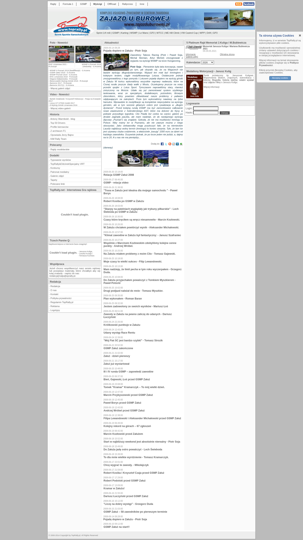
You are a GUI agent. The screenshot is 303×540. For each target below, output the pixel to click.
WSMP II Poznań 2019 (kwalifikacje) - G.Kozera (70, 70)
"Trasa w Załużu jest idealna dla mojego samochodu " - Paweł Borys (140, 192)
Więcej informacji (211, 87)
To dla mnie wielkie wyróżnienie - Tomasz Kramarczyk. (136, 457)
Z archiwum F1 (58, 131)
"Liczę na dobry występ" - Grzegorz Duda (128, 504)
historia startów (229, 80)
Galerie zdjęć (57, 176)
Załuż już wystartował (116, 363)
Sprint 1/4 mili (103, 33)
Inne (142, 4)
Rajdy (53, 4)
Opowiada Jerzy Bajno (62, 135)
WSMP (133, 33)
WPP (202, 33)
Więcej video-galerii (60, 108)
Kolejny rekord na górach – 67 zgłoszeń (127, 426)
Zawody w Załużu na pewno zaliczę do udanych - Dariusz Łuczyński (138, 316)
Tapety (53, 180)
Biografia (216, 80)
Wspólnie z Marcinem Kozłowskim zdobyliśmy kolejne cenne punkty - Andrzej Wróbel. (140, 244)
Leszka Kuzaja (85, 254)
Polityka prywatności (61, 298)
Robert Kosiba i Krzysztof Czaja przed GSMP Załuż (134, 472)
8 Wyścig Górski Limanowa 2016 (63, 105)
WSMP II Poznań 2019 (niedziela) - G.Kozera (91, 65)
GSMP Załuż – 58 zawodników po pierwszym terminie (135, 511)
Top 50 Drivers (57, 123)
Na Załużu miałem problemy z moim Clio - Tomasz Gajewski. (140, 253)
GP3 (215, 33)
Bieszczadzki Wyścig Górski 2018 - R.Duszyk (69, 81)
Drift (209, 33)
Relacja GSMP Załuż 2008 (119, 174)
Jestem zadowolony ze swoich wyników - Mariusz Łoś (136, 306)
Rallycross (127, 4)
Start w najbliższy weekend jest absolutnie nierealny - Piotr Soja (142, 441)
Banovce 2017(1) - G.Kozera (62, 85)
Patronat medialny (59, 172)
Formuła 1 (68, 4)
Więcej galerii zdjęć (60, 88)
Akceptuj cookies (280, 78)
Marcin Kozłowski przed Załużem (123, 433)
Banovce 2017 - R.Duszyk (61, 83)
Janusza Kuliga (85, 251)
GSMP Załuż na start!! (117, 526)
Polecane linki (57, 184)
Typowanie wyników (60, 160)
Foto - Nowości (59, 42)
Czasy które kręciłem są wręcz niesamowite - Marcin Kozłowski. (142, 219)
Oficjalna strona (227, 54)
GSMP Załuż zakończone (118, 348)
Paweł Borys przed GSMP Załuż (122, 402)
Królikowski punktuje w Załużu (122, 324)
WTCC (160, 33)
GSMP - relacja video (116, 182)
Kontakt (54, 294)
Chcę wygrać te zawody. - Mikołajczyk (126, 465)
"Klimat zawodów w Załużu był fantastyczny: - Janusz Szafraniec (142, 235)
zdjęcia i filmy (214, 82)
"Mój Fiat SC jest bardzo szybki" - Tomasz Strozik (133, 340)
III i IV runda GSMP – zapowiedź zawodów (128, 371)
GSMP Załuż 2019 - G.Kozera (62, 73)
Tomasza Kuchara (86, 256)
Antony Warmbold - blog (62, 119)
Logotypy (55, 310)
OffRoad (112, 4)
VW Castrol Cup (189, 33)
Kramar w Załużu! (114, 488)
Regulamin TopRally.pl (61, 302)
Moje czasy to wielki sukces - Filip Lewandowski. (133, 261)
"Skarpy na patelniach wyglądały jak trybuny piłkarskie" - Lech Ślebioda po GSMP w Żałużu (141, 210)
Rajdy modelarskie (59, 149)
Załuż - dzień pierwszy (117, 356)
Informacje (191, 54)
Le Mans (143, 33)
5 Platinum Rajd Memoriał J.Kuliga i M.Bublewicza (216, 42)
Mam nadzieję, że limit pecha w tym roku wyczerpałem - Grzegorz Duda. (143, 271)
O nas (53, 290)
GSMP (83, 4)
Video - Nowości (59, 94)
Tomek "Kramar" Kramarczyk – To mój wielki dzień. (134, 387)
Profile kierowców (59, 127)
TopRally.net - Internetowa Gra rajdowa (73, 190)
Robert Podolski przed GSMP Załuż (125, 480)
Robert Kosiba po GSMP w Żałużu (124, 201)
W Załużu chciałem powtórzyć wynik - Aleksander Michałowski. (141, 227)
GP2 (152, 33)
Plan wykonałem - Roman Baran (123, 298)
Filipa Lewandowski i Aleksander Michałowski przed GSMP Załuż (142, 418)
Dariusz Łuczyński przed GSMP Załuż (126, 496)
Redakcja (55, 286)
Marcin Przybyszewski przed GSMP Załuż (128, 395)
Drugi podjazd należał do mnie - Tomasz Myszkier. (133, 290)
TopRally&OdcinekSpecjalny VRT (67, 164)
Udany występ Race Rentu (119, 332)
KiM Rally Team (58, 139)
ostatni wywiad (246, 80)
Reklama (55, 306)
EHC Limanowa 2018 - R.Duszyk (64, 77)
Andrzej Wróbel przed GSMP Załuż (124, 410)
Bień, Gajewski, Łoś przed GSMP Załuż (127, 379)
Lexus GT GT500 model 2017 (62, 103)
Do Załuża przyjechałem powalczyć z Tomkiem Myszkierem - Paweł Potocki (140, 282)
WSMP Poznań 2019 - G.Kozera (63, 75)
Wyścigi (97, 4)
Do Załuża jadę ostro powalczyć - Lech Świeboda (133, 449)
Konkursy (55, 168)
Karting (124, 33)
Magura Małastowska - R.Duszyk (64, 79)
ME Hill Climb (172, 33)
